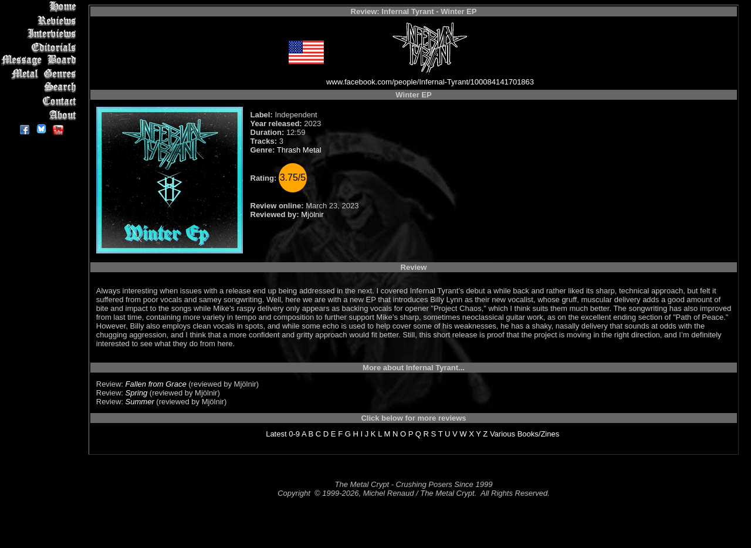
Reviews (40, 20)
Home (40, 6)
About (40, 114)
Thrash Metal (299, 150)
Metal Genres (40, 74)
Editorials (40, 47)
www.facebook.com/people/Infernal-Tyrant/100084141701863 (430, 81)
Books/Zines (538, 433)
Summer (140, 401)
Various (502, 433)
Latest (276, 433)
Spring (137, 392)
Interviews (40, 33)
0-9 (294, 433)
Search (40, 87)
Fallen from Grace (156, 384)
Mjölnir (312, 214)
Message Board (40, 60)
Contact (40, 101)
